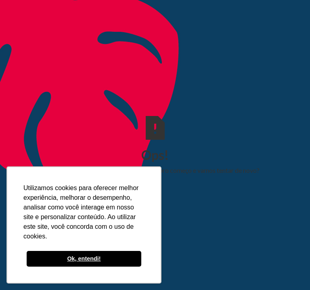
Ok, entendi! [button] (84, 258)
